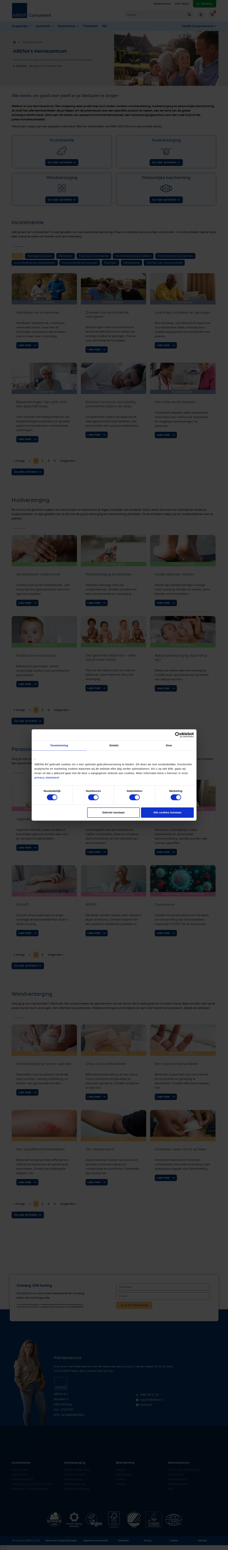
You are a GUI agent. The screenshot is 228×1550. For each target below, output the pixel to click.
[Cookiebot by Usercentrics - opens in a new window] (178, 735)
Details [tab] (114, 745)
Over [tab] (169, 745)
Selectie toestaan (113, 812)
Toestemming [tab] (59, 745)
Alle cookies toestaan (167, 812)
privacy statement (46, 777)
